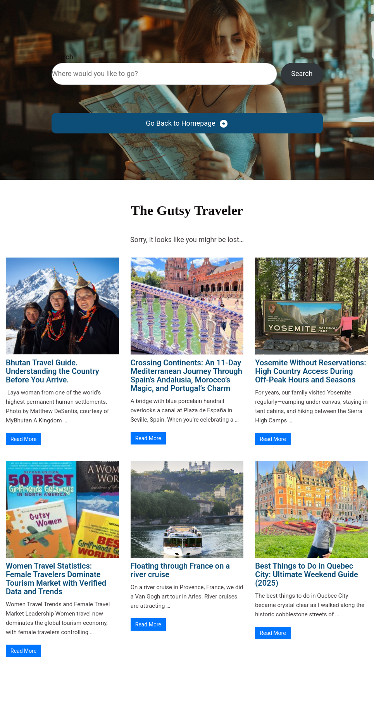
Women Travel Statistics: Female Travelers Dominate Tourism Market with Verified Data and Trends (56, 579)
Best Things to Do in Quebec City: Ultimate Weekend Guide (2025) (306, 574)
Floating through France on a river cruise (180, 570)
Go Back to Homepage (180, 123)
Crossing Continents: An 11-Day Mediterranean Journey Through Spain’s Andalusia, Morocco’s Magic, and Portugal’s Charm (186, 375)
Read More (23, 439)
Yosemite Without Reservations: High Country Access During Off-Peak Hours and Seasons (310, 371)
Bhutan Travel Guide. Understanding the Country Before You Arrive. (52, 371)
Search (62, 57)
